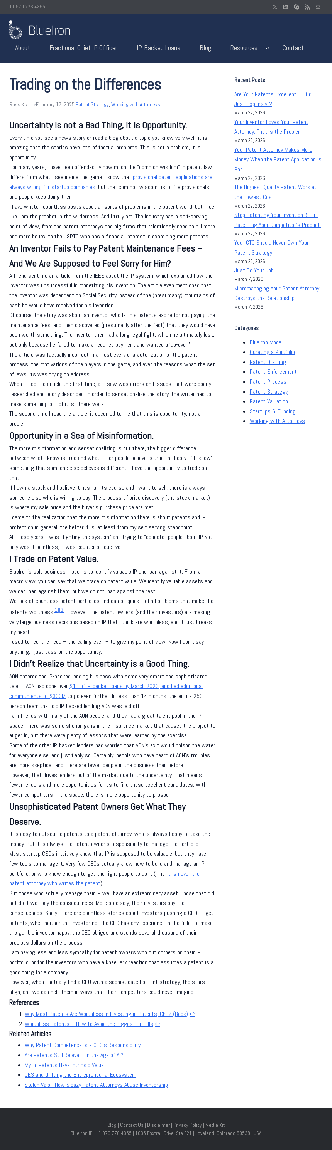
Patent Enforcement (273, 372)
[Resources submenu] (267, 48)
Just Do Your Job (254, 270)
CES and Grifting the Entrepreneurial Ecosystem (80, 1075)
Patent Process (268, 382)
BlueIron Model (266, 342)
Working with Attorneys (135, 104)
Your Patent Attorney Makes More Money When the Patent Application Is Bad (278, 159)
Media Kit (215, 1124)
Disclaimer (158, 1124)
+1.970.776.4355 (27, 6)
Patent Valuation (269, 401)
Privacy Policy (187, 1124)
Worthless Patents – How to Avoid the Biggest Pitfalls (89, 1024)
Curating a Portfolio (272, 352)
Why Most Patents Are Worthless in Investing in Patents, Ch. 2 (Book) (106, 1014)
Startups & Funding (273, 411)
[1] (56, 610)
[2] (62, 610)
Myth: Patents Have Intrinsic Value (64, 1065)
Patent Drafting (268, 362)
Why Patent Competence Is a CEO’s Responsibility (83, 1045)
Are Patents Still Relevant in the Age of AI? (74, 1055)
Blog (112, 1124)
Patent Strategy (92, 104)
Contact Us (132, 1124)
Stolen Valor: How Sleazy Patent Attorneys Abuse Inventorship (96, 1085)
